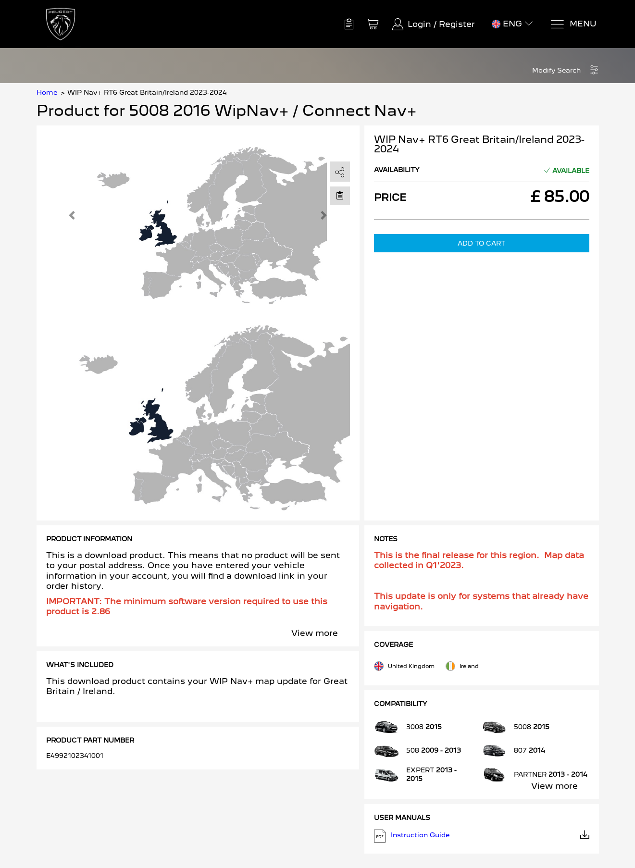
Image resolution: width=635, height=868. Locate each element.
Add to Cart (481, 243)
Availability (397, 170)
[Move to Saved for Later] (340, 195)
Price (390, 197)
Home (47, 92)
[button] (565, 70)
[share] (340, 172)
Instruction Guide (481, 836)
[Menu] (573, 24)
